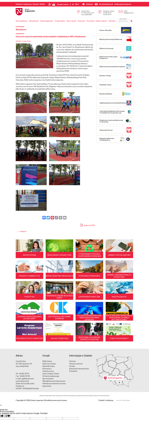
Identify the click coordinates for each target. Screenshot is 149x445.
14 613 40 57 (107, 14)
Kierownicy (47, 368)
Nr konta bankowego (50, 376)
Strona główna (21, 21)
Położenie (73, 371)
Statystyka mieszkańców (79, 368)
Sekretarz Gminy (49, 363)
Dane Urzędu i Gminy (50, 373)
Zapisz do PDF (87, 225)
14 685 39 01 (107, 13)
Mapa (114, 370)
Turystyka (90, 21)
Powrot (23, 231)
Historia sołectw (76, 363)
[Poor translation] (7, 415)
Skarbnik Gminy (48, 366)
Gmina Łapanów (46, 21)
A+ (73, 4)
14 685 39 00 (25, 376)
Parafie (72, 366)
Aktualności (34, 21)
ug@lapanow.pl (128, 13)
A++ (77, 4)
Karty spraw (71, 21)
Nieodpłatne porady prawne (53, 381)
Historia (72, 361)
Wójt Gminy (47, 361)
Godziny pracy (48, 371)
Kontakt (112, 21)
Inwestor (81, 21)
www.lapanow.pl (22, 381)
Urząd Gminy (60, 21)
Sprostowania (47, 378)
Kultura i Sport (101, 21)
